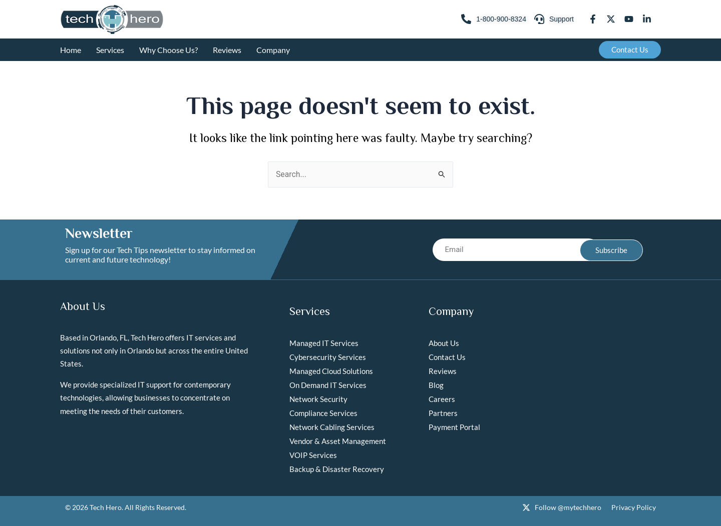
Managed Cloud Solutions (331, 371)
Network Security (318, 399)
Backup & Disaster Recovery (336, 469)
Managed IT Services (323, 343)
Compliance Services (323, 413)
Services (110, 49)
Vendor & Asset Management (337, 441)
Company (273, 49)
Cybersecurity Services (327, 357)
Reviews (227, 49)
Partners (443, 413)
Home (70, 49)
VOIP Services (313, 455)
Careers (442, 399)
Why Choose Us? (168, 49)
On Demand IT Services (328, 385)
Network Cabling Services (332, 427)
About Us (444, 343)
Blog (436, 385)
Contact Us (447, 357)
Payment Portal (454, 427)
